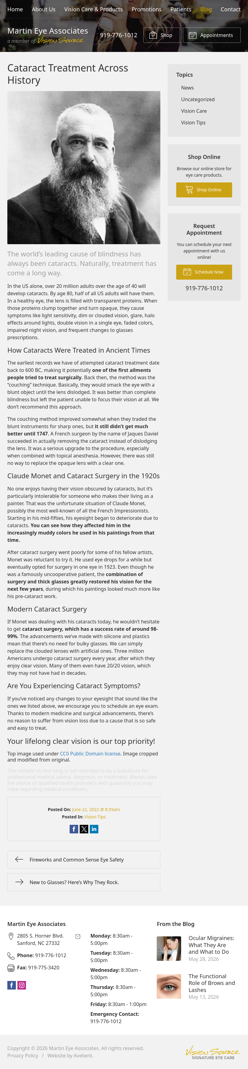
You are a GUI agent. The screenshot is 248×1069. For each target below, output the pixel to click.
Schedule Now (203, 271)
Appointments (210, 35)
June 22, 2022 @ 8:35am (96, 809)
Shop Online (203, 189)
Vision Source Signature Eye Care (213, 1052)
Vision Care (194, 111)
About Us (44, 9)
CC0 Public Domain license (90, 753)
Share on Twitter (84, 829)
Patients (180, 9)
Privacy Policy (22, 1055)
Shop (160, 35)
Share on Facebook (74, 829)
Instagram (21, 985)
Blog (206, 9)
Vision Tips (95, 817)
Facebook (11, 985)
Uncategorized (198, 99)
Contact (231, 9)
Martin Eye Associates (74, 1048)
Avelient (83, 1055)
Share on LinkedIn (94, 829)
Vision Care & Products (93, 9)
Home (15, 9)
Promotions (147, 9)
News (187, 87)
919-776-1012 (118, 35)
